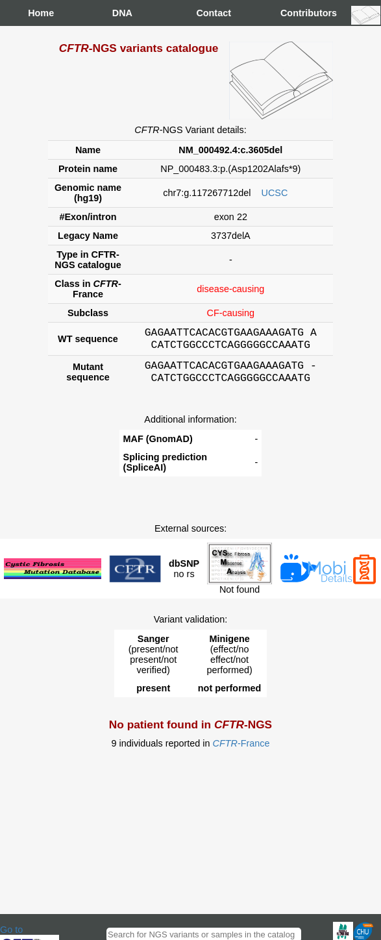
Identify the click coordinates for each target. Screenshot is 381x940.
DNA (122, 13)
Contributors (293, 13)
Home (41, 13)
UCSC (275, 193)
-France (241, 751)
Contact (209, 13)
